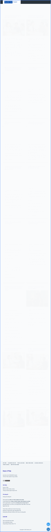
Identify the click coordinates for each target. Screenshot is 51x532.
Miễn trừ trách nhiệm (15, 464)
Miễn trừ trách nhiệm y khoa (8, 489)
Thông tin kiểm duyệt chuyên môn (10, 490)
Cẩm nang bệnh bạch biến (8, 520)
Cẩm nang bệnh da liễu (7, 522)
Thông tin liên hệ (6, 464)
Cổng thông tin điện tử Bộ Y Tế (9, 523)
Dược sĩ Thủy (5, 487)
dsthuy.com (29, 529)
